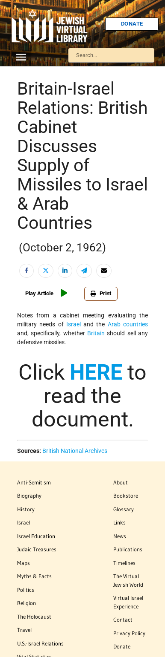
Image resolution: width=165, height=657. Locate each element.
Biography (29, 495)
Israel (73, 324)
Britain (96, 333)
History (26, 509)
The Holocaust (34, 616)
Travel (24, 629)
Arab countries (128, 324)
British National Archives (74, 450)
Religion (26, 602)
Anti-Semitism (34, 482)
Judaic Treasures (36, 549)
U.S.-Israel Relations (40, 643)
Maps (23, 562)
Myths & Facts (34, 576)
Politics (25, 589)
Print (101, 293)
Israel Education (36, 536)
